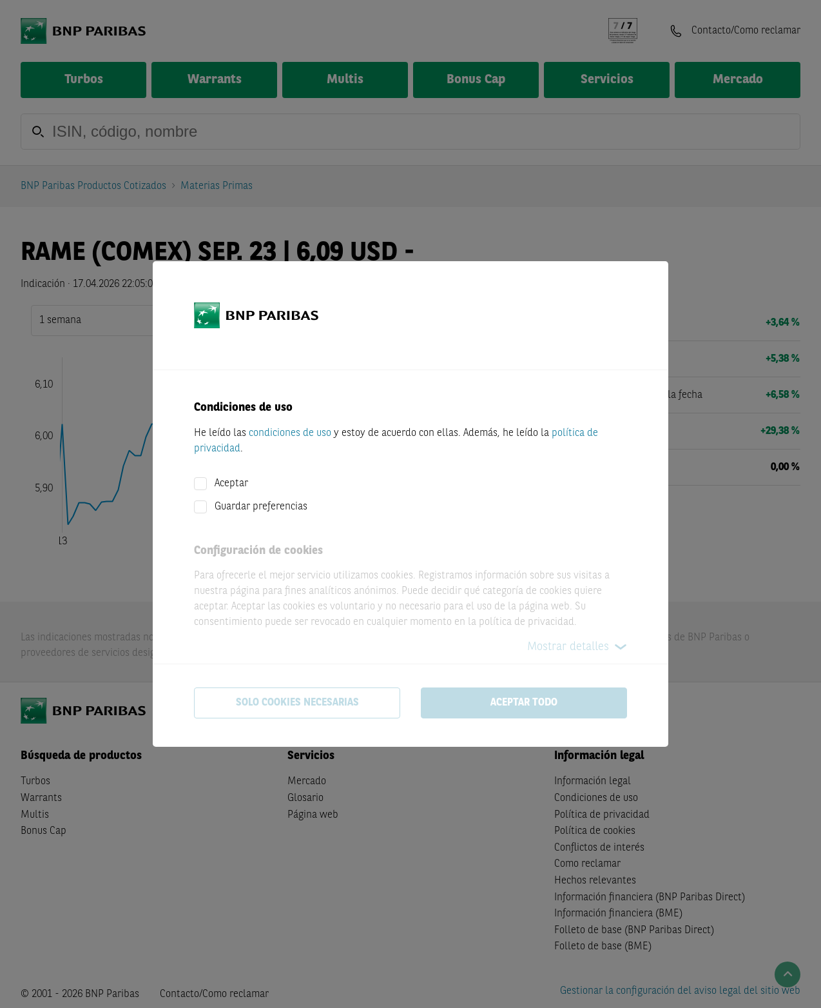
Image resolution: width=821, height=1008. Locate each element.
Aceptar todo (523, 703)
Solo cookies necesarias (297, 703)
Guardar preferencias (261, 507)
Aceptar (231, 484)
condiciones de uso (290, 433)
